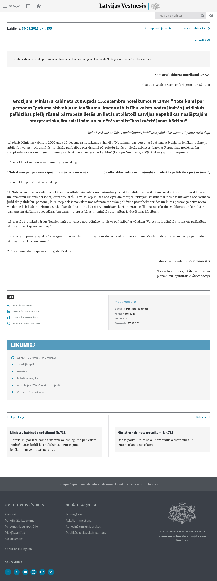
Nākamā (201, 417)
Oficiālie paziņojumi (81, 505)
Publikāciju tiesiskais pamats (86, 532)
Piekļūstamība (15, 532)
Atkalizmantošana (79, 520)
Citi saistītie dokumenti (32, 392)
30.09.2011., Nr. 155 (37, 28)
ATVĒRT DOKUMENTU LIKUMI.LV (37, 357)
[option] (54, 442)
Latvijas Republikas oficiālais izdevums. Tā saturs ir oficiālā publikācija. (108, 484)
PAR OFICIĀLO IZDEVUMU (26, 323)
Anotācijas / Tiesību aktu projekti (38, 385)
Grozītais (23, 371)
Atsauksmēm (14, 539)
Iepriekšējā (18, 417)
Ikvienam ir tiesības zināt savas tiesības (181, 538)
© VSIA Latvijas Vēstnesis (24, 505)
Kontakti (11, 514)
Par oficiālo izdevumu (19, 520)
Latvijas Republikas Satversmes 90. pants (182, 531)
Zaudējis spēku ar (28, 364)
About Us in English (18, 549)
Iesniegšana (74, 514)
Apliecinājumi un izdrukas (83, 526)
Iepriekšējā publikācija (163, 28)
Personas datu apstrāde (21, 526)
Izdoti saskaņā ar (28, 378)
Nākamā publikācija (193, 28)
